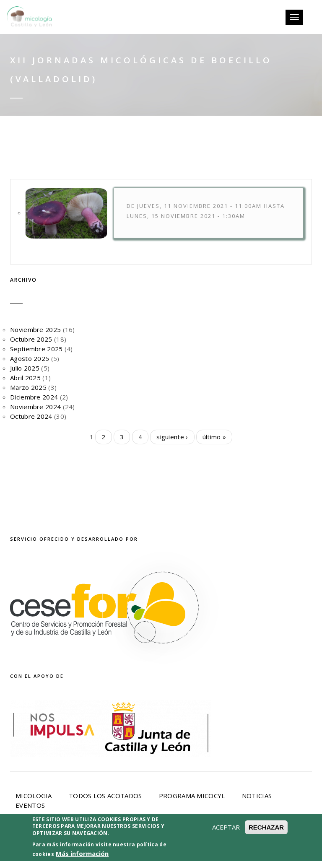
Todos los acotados (105, 795)
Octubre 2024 (31, 416)
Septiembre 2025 (36, 349)
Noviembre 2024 (35, 406)
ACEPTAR (226, 842)
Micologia (34, 795)
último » (214, 437)
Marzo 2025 (28, 387)
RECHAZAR (266, 842)
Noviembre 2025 (35, 329)
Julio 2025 (24, 368)
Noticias (257, 795)
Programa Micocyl (192, 795)
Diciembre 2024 (34, 397)
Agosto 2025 (29, 358)
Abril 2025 (25, 377)
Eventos (30, 805)
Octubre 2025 (31, 339)
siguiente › (172, 437)
